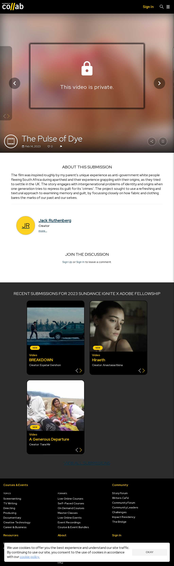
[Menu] (168, 7)
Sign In (80, 262)
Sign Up (67, 262)
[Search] (162, 7)
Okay (149, 552)
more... (43, 231)
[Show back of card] (6, 116)
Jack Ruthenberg (55, 220)
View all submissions (87, 463)
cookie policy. (30, 556)
